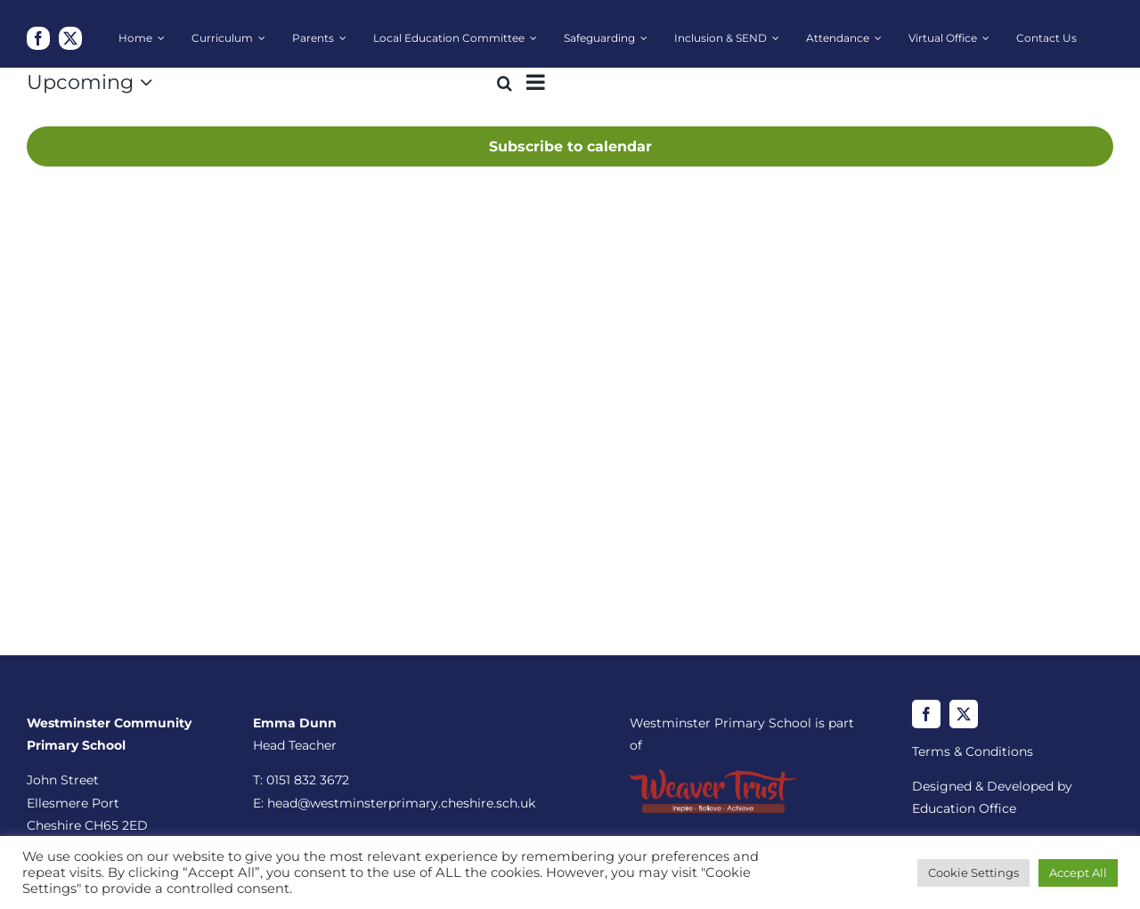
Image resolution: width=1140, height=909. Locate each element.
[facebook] (38, 38)
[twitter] (70, 38)
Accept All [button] (1078, 872)
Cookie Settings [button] (973, 872)
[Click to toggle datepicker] (93, 83)
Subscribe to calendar (570, 146)
